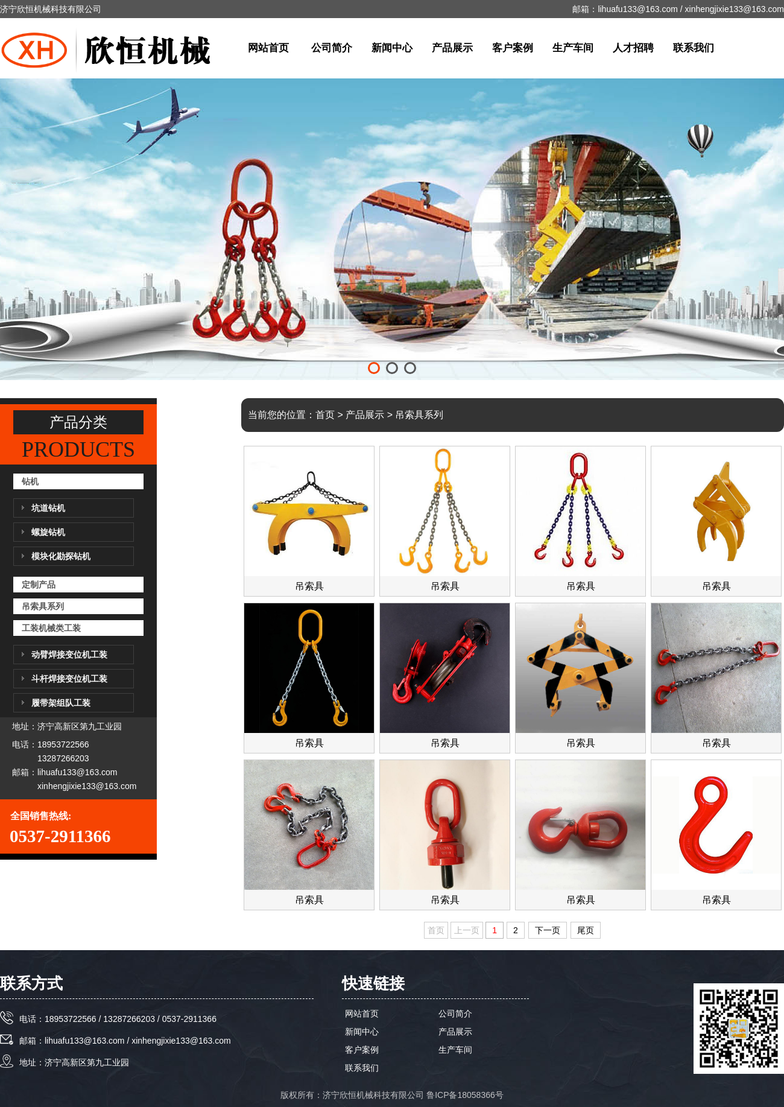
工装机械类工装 (51, 628)
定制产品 (38, 584)
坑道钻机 (48, 508)
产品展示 (452, 48)
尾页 (585, 930)
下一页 (547, 930)
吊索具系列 (43, 606)
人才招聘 (633, 48)
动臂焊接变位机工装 (69, 654)
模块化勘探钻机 (60, 556)
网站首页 (268, 48)
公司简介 (331, 48)
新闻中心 (392, 48)
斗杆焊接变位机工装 (69, 679)
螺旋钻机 (48, 532)
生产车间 (572, 48)
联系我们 (693, 48)
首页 (325, 415)
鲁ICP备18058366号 (465, 1095)
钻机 (30, 481)
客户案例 (512, 48)
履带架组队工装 (60, 703)
